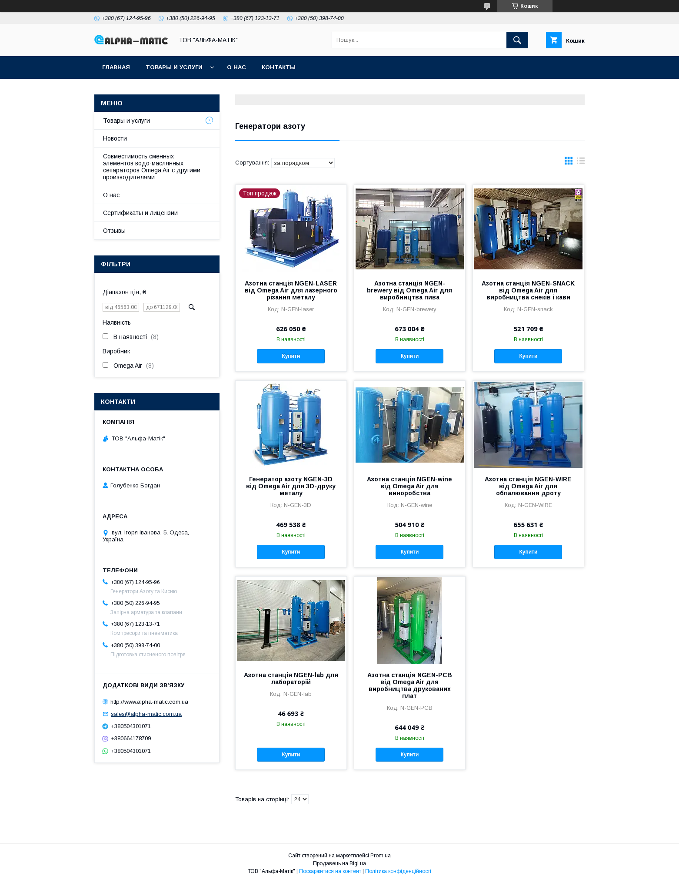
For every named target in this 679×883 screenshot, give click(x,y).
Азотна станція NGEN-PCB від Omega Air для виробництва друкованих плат (409, 685)
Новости (115, 138)
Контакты (279, 67)
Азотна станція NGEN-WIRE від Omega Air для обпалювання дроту (528, 486)
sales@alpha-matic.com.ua (146, 714)
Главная (116, 67)
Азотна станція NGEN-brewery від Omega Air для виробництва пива (409, 290)
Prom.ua (380, 856)
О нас (236, 67)
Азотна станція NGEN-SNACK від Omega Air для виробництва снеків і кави (528, 290)
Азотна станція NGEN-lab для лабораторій (291, 678)
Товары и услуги (174, 67)
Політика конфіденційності (398, 871)
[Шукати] (517, 40)
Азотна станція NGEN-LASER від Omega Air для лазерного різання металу (291, 290)
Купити (291, 356)
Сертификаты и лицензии (140, 212)
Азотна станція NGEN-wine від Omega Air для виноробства (409, 486)
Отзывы (114, 230)
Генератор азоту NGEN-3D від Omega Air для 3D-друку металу (291, 486)
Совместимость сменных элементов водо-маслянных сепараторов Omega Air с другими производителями (151, 167)
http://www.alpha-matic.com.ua (149, 701)
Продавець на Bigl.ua (339, 863)
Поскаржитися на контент (330, 871)
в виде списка (581, 163)
